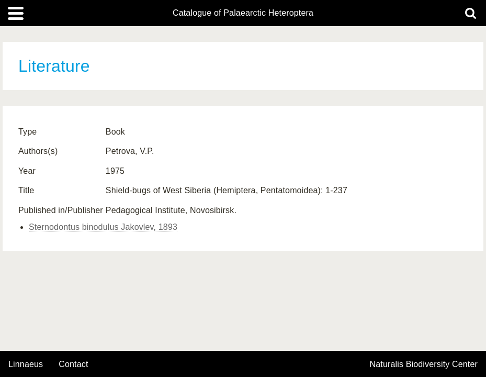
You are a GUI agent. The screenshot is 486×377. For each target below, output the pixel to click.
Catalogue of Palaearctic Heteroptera (243, 13)
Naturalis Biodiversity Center (424, 364)
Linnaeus (25, 364)
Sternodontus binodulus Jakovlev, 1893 (103, 227)
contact (73, 364)
